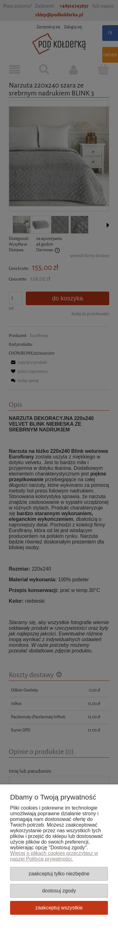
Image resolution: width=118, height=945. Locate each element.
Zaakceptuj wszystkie (58, 907)
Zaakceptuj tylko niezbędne (59, 873)
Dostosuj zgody (59, 890)
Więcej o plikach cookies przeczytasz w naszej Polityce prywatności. (54, 856)
